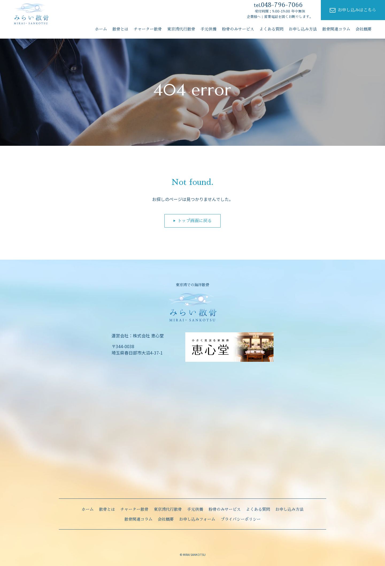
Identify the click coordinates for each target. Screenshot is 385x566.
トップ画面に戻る (195, 221)
